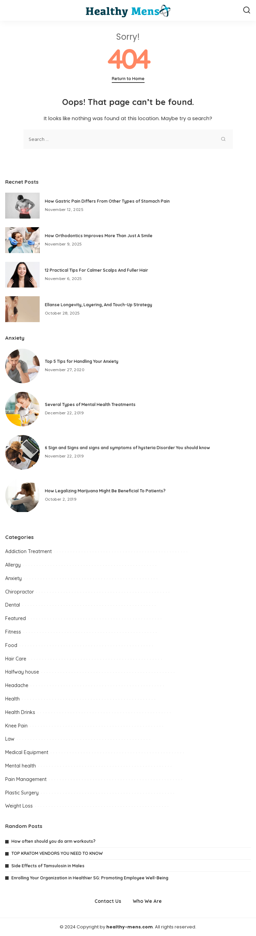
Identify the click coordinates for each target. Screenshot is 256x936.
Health (12, 699)
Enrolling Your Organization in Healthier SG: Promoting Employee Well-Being (89, 877)
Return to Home (128, 78)
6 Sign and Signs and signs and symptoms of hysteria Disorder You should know (127, 447)
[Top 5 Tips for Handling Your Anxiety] (22, 366)
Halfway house (22, 672)
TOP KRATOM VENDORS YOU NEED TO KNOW (57, 853)
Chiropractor (19, 592)
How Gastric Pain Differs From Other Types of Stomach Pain (107, 201)
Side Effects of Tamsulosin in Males (48, 865)
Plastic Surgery (22, 793)
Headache (16, 685)
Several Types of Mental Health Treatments (90, 404)
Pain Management (26, 779)
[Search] (247, 10)
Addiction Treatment (28, 551)
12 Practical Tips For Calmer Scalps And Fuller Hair (96, 270)
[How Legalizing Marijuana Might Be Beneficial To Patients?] (22, 495)
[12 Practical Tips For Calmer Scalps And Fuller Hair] (22, 275)
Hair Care (15, 659)
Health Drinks (20, 712)
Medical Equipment (26, 752)
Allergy (13, 565)
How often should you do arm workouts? (53, 841)
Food (11, 645)
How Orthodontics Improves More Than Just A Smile (98, 235)
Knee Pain (16, 726)
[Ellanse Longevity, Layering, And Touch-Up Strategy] (22, 309)
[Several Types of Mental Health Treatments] (22, 409)
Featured (15, 618)
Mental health (20, 766)
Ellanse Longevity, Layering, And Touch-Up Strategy (98, 304)
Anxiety (13, 578)
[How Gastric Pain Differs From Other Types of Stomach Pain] (22, 206)
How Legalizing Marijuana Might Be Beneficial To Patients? (105, 490)
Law (9, 739)
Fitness (13, 632)
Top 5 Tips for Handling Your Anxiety (81, 361)
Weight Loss (19, 806)
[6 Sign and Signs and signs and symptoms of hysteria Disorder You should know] (22, 452)
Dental (12, 605)
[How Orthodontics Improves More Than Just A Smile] (22, 240)
